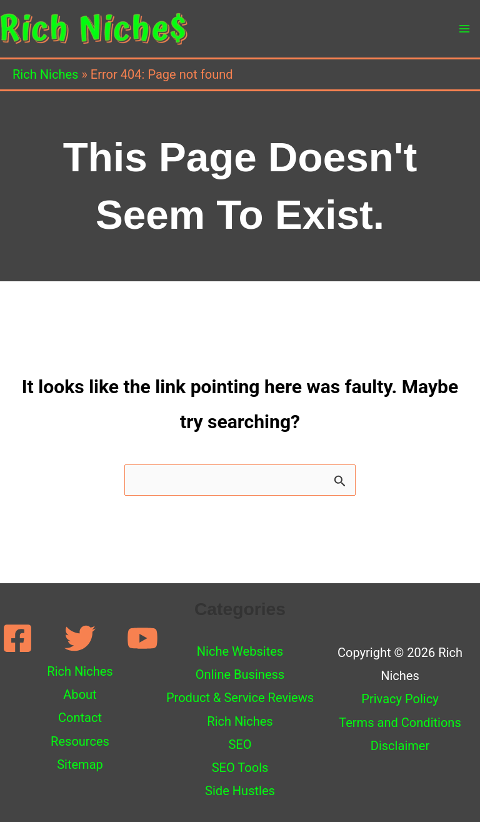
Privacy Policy (399, 698)
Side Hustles (240, 790)
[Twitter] (80, 638)
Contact (80, 717)
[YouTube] (142, 638)
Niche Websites (240, 651)
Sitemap (80, 764)
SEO (239, 744)
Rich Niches (45, 74)
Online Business (240, 674)
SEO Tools (240, 767)
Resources (80, 741)
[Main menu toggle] (464, 28)
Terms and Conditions (400, 722)
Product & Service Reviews (240, 697)
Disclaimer (400, 745)
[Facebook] (17, 638)
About (79, 694)
